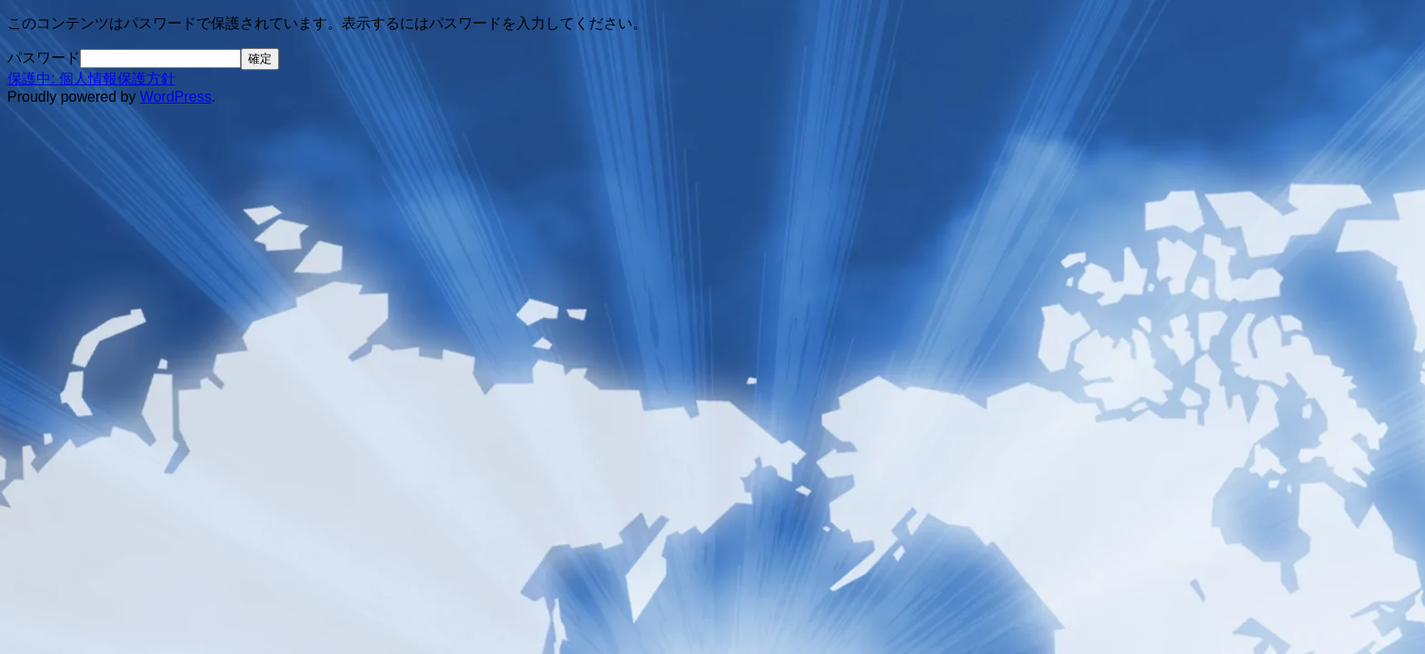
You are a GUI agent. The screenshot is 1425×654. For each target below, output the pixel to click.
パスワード (43, 57)
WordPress (176, 96)
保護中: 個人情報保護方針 (91, 78)
